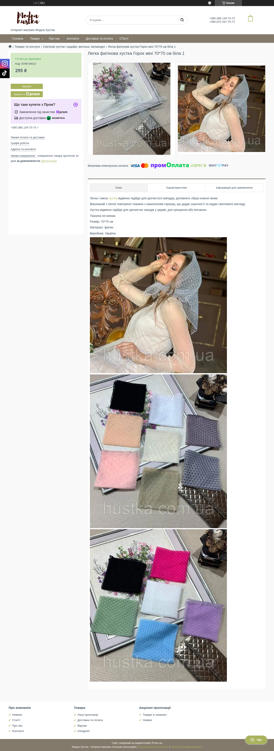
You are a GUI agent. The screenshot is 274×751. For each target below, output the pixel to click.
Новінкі (147, 720)
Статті (16, 720)
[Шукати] (182, 20)
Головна (17, 38)
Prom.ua (157, 743)
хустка (113, 198)
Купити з (27, 94)
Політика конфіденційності (186, 746)
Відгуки (82, 725)
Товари (35, 38)
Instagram (83, 731)
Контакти (73, 38)
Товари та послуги (27, 46)
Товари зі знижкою (155, 714)
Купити (26, 86)
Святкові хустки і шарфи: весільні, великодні (74, 46)
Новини (17, 714)
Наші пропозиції (87, 714)
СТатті (123, 38)
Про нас (54, 38)
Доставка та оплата (99, 38)
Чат (256, 740)
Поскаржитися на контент (153, 746)
